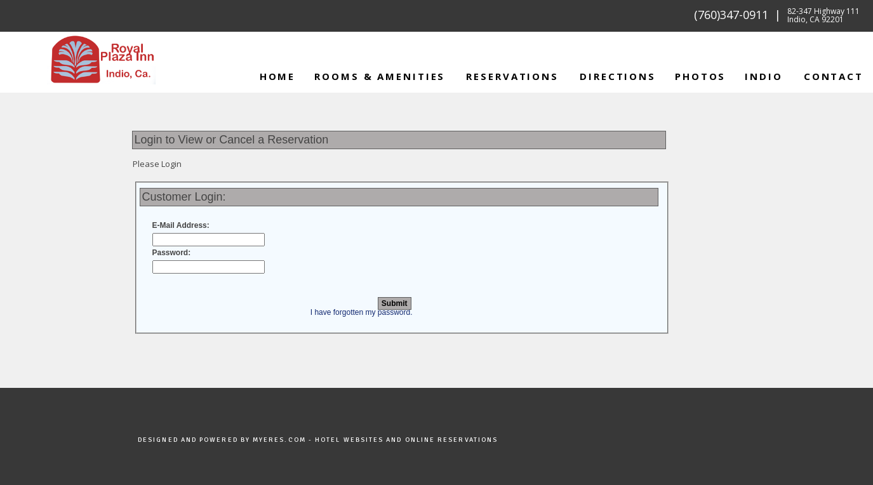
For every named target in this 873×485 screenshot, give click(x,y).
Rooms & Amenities (379, 76)
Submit (395, 303)
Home (278, 76)
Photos (700, 76)
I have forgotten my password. (361, 312)
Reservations (512, 76)
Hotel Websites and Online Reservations (406, 439)
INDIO (763, 76)
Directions (618, 76)
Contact (833, 76)
